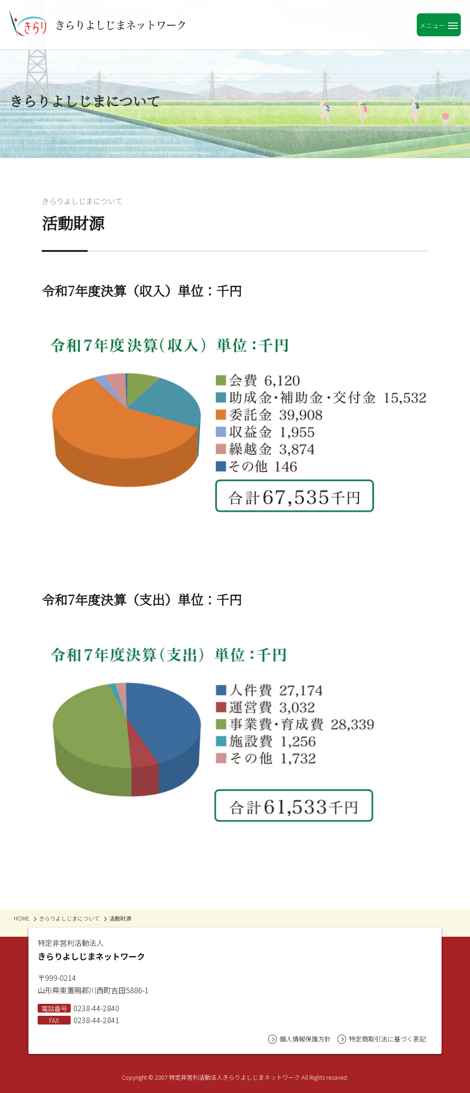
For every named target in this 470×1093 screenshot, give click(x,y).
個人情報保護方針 (299, 1039)
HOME (21, 918)
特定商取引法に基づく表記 (381, 1039)
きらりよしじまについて (82, 200)
